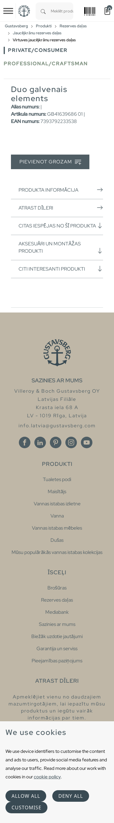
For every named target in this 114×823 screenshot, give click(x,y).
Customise (26, 807)
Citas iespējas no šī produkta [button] (61, 225)
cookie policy (47, 776)
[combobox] (62, 11)
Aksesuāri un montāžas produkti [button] (61, 247)
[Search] (43, 11)
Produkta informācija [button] (61, 189)
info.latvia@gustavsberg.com (57, 425)
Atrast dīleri (61, 207)
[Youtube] (86, 442)
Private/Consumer (37, 50)
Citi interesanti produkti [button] (61, 268)
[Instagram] (71, 442)
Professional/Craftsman (46, 63)
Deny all (70, 796)
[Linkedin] (40, 442)
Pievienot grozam (50, 162)
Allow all (26, 796)
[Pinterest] (55, 442)
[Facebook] (24, 442)
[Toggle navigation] (8, 11)
